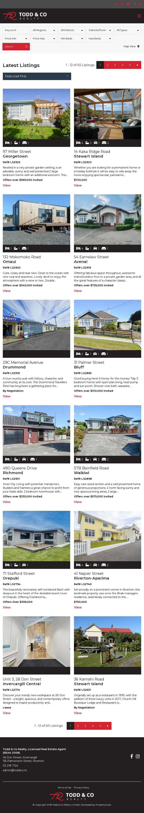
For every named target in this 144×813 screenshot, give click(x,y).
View (7, 185)
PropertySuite (103, 804)
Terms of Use (64, 787)
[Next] (137, 65)
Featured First (37, 77)
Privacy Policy (81, 787)
